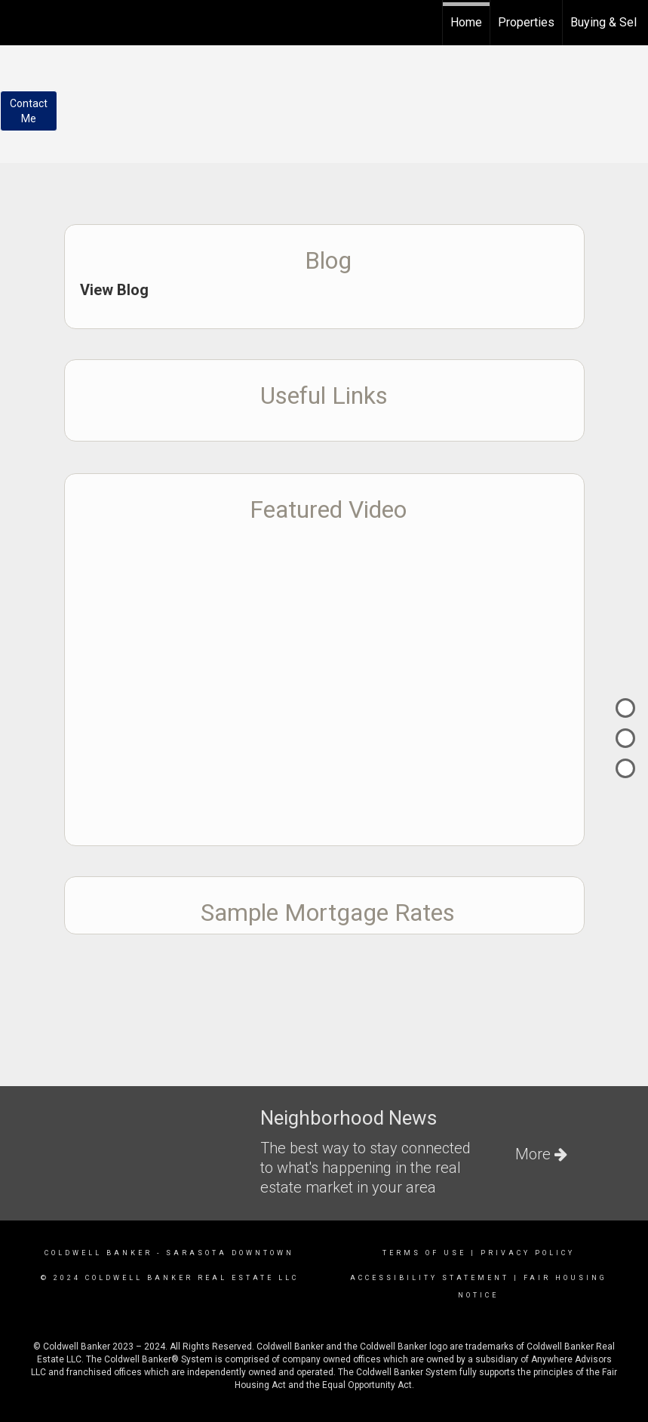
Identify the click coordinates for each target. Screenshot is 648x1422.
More (541, 1154)
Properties (526, 22)
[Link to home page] (19, 20)
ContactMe (29, 111)
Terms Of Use (424, 1253)
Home (466, 22)
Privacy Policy (528, 1253)
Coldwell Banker (98, 1253)
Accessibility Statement (429, 1278)
